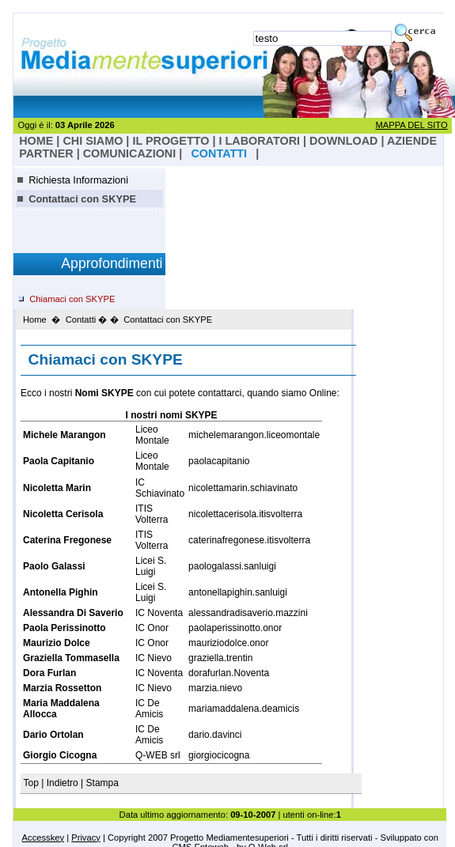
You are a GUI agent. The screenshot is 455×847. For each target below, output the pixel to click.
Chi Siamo (93, 140)
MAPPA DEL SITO (411, 125)
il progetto (170, 140)
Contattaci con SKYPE (82, 199)
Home (35, 319)
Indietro (62, 782)
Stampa (102, 782)
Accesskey (43, 837)
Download (343, 140)
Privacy (85, 837)
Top (33, 782)
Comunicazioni (129, 153)
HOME (36, 140)
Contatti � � (92, 319)
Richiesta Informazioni (78, 180)
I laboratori (259, 140)
